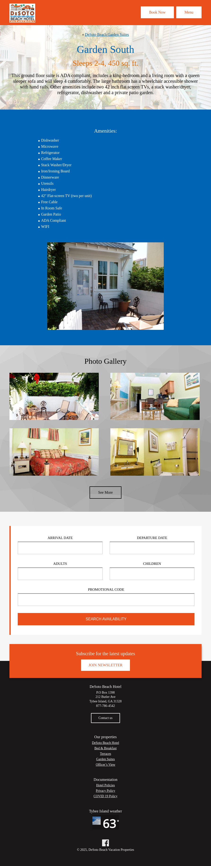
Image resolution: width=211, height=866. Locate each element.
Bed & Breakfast (105, 748)
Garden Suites (105, 759)
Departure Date (152, 538)
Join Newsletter (106, 665)
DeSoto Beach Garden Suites (107, 34)
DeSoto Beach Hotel (105, 743)
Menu (189, 12)
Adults (60, 564)
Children (152, 564)
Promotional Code (106, 589)
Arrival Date (60, 538)
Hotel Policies (105, 785)
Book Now (157, 12)
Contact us (106, 718)
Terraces (105, 753)
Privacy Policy (105, 790)
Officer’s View (105, 764)
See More (105, 492)
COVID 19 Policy (105, 796)
